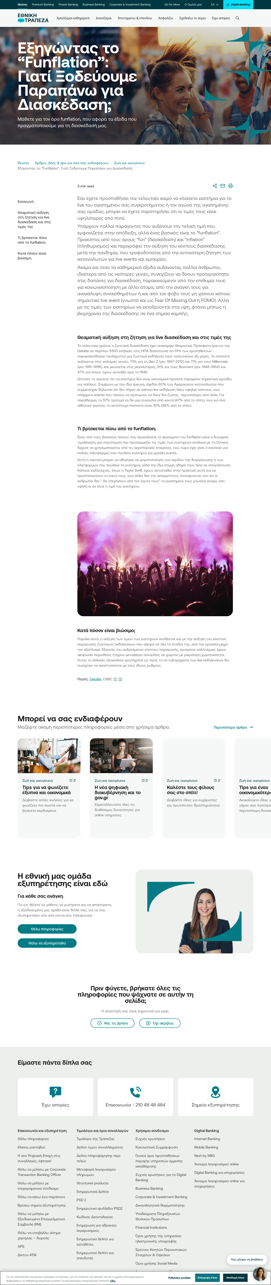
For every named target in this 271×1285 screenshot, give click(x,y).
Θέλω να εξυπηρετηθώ (47, 943)
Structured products (92, 1183)
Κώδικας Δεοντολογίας (95, 1217)
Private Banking (68, 4)
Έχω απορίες (221, 18)
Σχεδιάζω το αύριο (192, 18)
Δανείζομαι (104, 18)
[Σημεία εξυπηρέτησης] (215, 1097)
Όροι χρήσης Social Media (156, 1263)
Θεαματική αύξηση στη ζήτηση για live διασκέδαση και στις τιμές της (34, 220)
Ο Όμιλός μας (193, 4)
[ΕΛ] (215, 4)
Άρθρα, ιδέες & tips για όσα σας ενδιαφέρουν (71, 163)
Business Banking (94, 4)
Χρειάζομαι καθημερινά (73, 18)
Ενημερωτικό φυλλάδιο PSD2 (100, 1208)
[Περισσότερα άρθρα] (233, 727)
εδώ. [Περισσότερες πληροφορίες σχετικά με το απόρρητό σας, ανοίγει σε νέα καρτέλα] (113, 1280)
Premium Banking (43, 4)
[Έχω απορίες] (55, 1097)
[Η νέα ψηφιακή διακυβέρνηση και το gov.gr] (121, 755)
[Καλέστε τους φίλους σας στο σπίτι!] (193, 755)
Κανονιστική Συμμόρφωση (157, 1147)
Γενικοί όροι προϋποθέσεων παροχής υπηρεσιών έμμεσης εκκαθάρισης (159, 1161)
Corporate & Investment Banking (129, 4)
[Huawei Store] (209, 1203)
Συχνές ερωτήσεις (150, 1139)
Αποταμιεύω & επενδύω (135, 18)
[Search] (237, 18)
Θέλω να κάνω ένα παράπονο (41, 1197)
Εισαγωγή (26, 201)
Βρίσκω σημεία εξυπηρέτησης (42, 1205)
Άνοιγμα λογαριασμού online (216, 1164)
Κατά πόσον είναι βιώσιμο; (32, 255)
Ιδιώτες (22, 4)
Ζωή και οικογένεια (129, 163)
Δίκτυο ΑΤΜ (27, 1255)
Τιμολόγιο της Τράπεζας (96, 1139)
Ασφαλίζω (165, 18)
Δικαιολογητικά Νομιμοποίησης (160, 1205)
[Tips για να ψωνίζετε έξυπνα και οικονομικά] (49, 755)
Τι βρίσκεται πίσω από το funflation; (32, 240)
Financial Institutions (151, 1227)
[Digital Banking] (238, 4)
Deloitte (95, 679)
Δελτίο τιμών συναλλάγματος (100, 1147)
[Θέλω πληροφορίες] (47, 929)
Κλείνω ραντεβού (31, 1147)
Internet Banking (207, 1139)
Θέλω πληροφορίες (33, 1139)
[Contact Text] (135, 1097)
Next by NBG (204, 1155)
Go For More (172, 4)
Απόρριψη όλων (207, 1277)
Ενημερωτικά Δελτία (93, 1191)
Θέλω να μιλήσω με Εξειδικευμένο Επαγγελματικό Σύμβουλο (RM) (41, 1219)
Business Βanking (149, 1188)
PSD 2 (81, 1200)
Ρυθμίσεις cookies (179, 1277)
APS (21, 1246)
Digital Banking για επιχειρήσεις (219, 1172)
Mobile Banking (206, 1147)
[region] (135, 1278)
